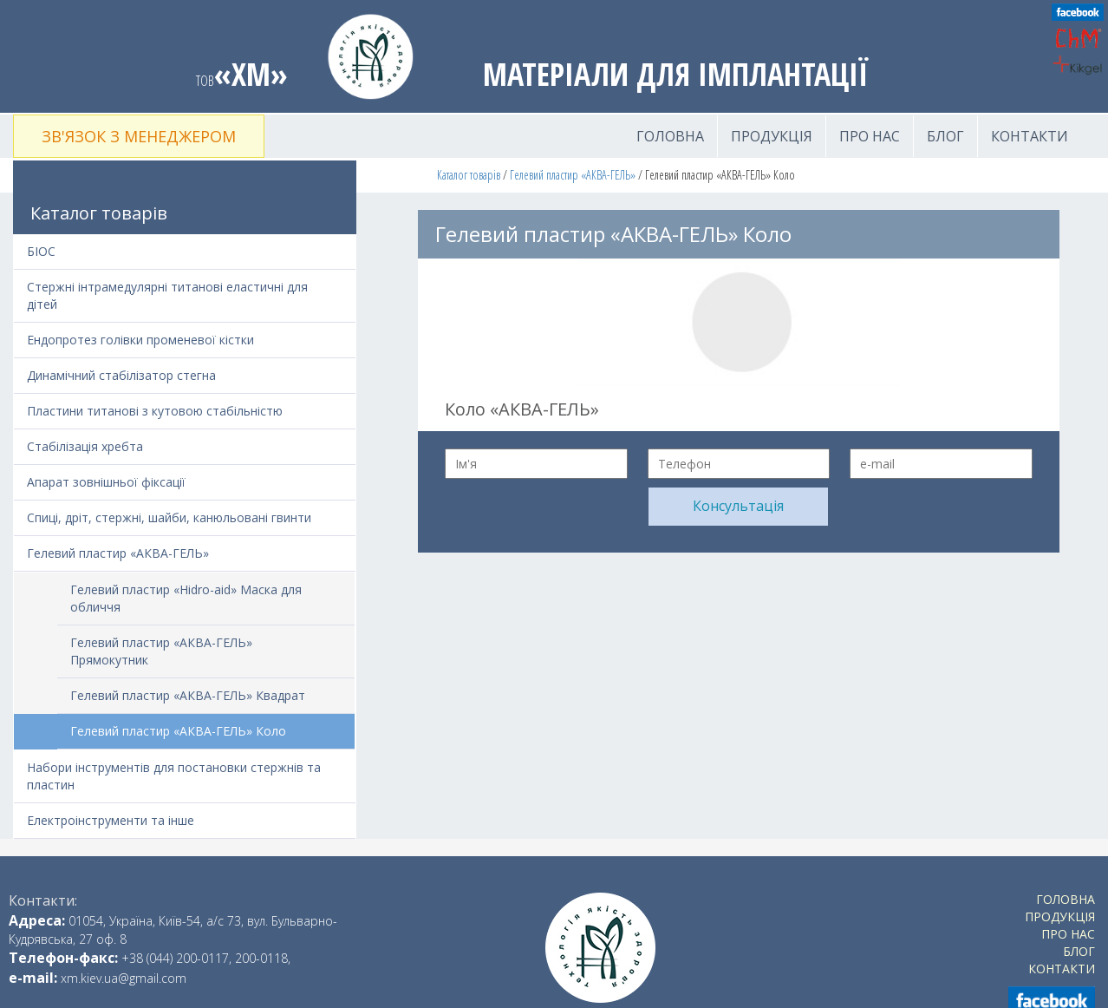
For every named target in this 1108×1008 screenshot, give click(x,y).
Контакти (1029, 136)
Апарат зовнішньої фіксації (106, 482)
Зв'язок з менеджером (139, 136)
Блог (945, 136)
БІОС (41, 251)
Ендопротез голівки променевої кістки (140, 339)
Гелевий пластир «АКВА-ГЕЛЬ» (572, 175)
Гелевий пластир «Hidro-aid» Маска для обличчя (186, 598)
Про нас (869, 136)
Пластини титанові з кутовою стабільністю (155, 411)
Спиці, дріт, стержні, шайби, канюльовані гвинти (169, 517)
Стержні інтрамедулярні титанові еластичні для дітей (167, 295)
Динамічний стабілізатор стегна (121, 375)
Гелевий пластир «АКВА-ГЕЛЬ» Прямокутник (161, 651)
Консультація (738, 505)
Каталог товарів (468, 175)
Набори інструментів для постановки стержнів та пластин (174, 776)
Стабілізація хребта (85, 446)
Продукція (771, 136)
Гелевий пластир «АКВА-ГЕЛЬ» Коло (178, 731)
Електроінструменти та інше (110, 820)
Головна (670, 136)
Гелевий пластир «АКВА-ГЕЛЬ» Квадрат (187, 695)
